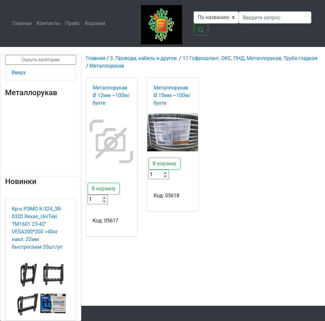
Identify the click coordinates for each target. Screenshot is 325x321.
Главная (23, 23)
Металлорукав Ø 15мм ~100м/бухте (172, 95)
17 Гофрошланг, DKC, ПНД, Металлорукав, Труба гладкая (249, 58)
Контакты (50, 23)
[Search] (275, 17)
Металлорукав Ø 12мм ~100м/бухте (111, 95)
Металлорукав (107, 66)
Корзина (96, 23)
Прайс (74, 23)
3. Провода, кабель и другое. (144, 58)
